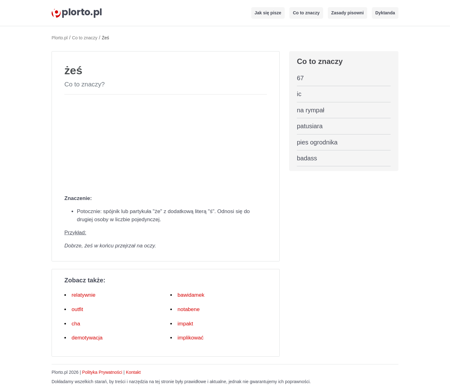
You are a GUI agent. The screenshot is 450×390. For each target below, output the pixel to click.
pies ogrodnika (317, 142)
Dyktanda (385, 12)
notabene (189, 309)
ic (299, 93)
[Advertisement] (165, 143)
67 (300, 78)
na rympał (310, 110)
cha (76, 324)
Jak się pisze (268, 12)
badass (307, 158)
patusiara (309, 126)
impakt (185, 324)
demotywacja (87, 338)
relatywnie (84, 295)
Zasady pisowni (347, 12)
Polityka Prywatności (102, 372)
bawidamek (191, 295)
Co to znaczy (306, 12)
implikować (190, 338)
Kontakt (133, 372)
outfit (77, 309)
